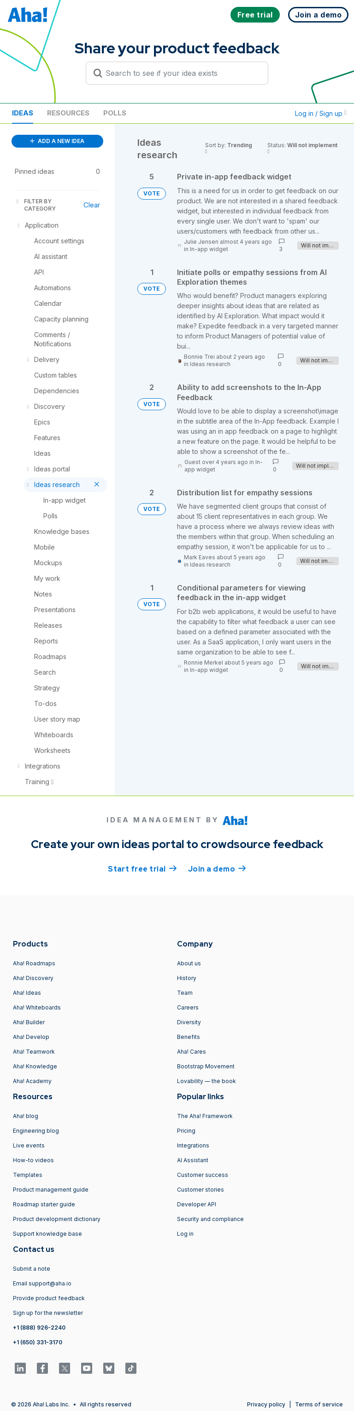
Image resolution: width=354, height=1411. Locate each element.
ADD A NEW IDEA (57, 141)
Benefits (188, 1036)
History (186, 978)
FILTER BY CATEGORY (35, 205)
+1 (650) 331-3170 (37, 1342)
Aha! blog (25, 1116)
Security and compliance (210, 1219)
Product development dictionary (56, 1219)
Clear (91, 205)
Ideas (22, 113)
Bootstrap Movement (206, 1066)
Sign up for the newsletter (48, 1312)
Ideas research (210, 364)
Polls (114, 113)
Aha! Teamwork (34, 1051)
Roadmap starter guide (44, 1204)
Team (185, 992)
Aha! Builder (29, 1022)
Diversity (189, 1022)
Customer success (202, 1174)
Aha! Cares (191, 1051)
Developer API (196, 1204)
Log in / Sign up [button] (321, 113)
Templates (27, 1174)
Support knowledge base (47, 1233)
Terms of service (319, 1404)
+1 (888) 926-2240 (39, 1327)
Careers (188, 1007)
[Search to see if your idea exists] (181, 73)
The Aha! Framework (205, 1116)
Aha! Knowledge (35, 1066)
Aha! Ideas (27, 992)
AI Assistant (192, 1160)
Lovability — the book (206, 1081)
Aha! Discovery (33, 978)
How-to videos (33, 1160)
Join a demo (217, 868)
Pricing (186, 1130)
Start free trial (142, 868)
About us (189, 963)
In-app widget (209, 249)
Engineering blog (36, 1130)
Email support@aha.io (42, 1283)
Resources (68, 113)
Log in (185, 1233)
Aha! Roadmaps (34, 963)
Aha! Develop (31, 1036)
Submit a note (31, 1268)
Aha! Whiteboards (37, 1007)
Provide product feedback (49, 1298)
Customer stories (200, 1189)
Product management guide (50, 1189)
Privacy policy (266, 1404)
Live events (29, 1145)
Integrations (193, 1145)
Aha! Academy (32, 1081)
